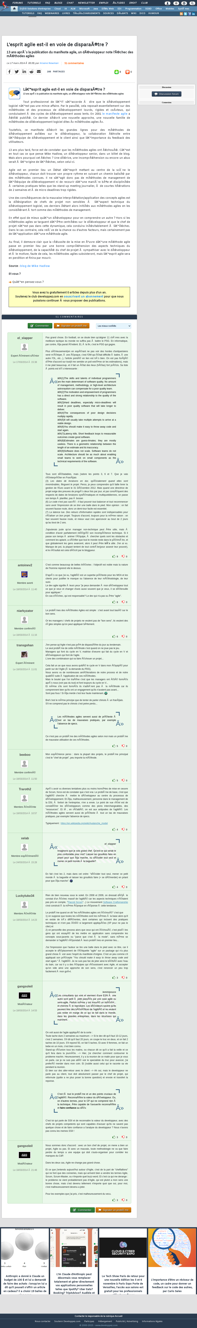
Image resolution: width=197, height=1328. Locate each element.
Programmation (133, 9)
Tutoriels (34, 3)
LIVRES (66, 13)
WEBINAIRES (52, 13)
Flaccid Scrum (75, 909)
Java (95, 9)
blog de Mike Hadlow (35, 268)
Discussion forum (166, 94)
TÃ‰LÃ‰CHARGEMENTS (86, 13)
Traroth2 (25, 796)
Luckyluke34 (25, 903)
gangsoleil (25, 993)
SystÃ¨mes (183, 9)
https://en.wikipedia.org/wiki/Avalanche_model (84, 830)
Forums (17, 3)
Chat (70, 3)
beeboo (24, 761)
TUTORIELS (28, 13)
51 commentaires (74, 65)
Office (158, 9)
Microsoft (84, 9)
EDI (119, 9)
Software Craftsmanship (115, 909)
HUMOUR (153, 13)
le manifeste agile (114, 116)
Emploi (104, 3)
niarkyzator (25, 618)
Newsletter (86, 3)
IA (65, 9)
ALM (73, 9)
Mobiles (170, 9)
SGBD (148, 9)
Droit (133, 3)
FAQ (47, 3)
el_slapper (25, 345)
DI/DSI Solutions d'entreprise (35, 9)
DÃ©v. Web (108, 9)
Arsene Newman (49, 65)
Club (144, 3)
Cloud (57, 9)
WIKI (133, 13)
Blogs (58, 3)
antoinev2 (25, 572)
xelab (25, 845)
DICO (142, 13)
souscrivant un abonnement (83, 299)
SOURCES (108, 13)
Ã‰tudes (118, 3)
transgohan (25, 652)
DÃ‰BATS (122, 13)
